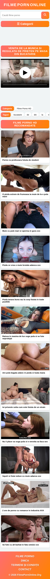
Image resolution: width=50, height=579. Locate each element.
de (28, 115)
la (42, 115)
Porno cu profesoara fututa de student (20, 160)
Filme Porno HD (24, 108)
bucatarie (18, 115)
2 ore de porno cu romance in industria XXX (23, 510)
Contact (25, 569)
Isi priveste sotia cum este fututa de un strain (23, 407)
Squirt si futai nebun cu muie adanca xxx (21, 476)
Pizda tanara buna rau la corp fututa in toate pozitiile (23, 300)
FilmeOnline (25, 5)
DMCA (25, 560)
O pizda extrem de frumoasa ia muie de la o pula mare (25, 195)
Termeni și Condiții (25, 565)
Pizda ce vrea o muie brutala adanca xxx (21, 265)
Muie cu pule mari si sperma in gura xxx (21, 231)
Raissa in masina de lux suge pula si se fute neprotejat (23, 337)
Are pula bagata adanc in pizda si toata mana (23, 373)
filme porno (25, 556)
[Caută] (45, 15)
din (35, 115)
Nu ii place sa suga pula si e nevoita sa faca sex (25, 441)
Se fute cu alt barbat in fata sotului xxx (20, 545)
